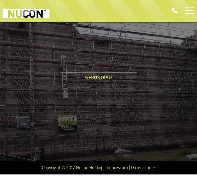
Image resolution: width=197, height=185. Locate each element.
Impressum (117, 168)
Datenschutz (143, 168)
